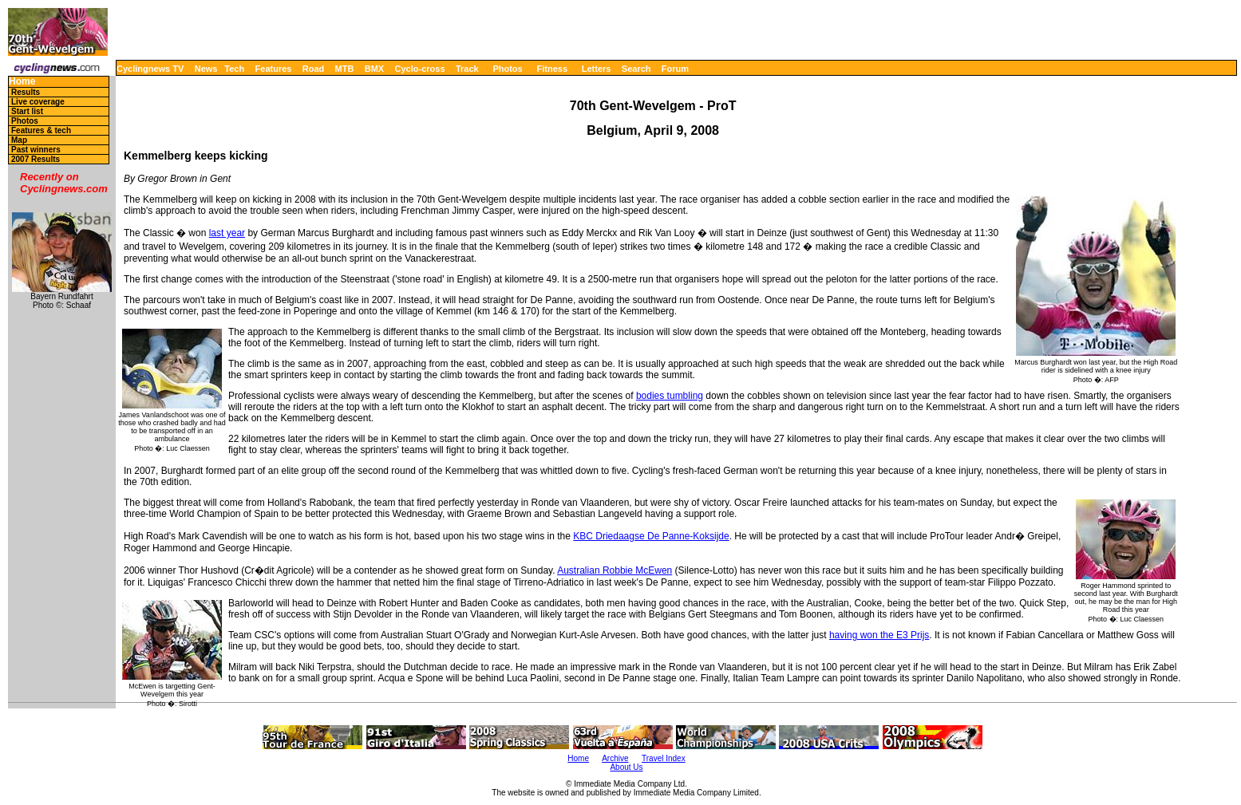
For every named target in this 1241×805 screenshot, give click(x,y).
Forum (675, 68)
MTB (344, 68)
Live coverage (38, 101)
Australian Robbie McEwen (614, 570)
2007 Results (35, 159)
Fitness (551, 68)
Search (636, 68)
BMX (374, 68)
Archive (615, 758)
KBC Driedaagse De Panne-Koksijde (651, 536)
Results (25, 92)
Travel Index (664, 758)
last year (227, 233)
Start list (27, 111)
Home (22, 82)
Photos (507, 68)
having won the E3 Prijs (879, 635)
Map (19, 140)
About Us (626, 767)
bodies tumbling (669, 395)
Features (273, 68)
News (206, 68)
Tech (234, 68)
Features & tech (41, 130)
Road (313, 68)
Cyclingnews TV (150, 68)
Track (467, 68)
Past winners (36, 149)
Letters (596, 68)
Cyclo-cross (420, 68)
